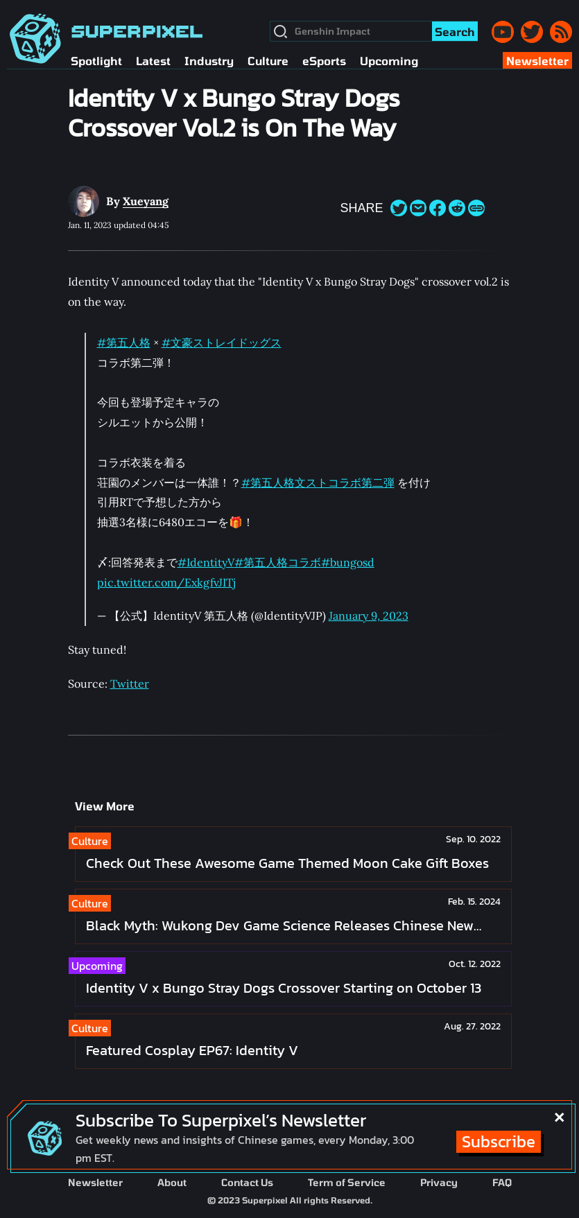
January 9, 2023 (368, 616)
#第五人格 (123, 342)
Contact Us (247, 1182)
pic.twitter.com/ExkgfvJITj (166, 582)
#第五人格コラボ (277, 562)
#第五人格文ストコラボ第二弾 (318, 482)
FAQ (502, 1182)
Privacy (439, 1182)
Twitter (129, 683)
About (172, 1182)
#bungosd (347, 562)
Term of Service (347, 1182)
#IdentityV (206, 562)
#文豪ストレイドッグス (222, 342)
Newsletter (95, 1182)
